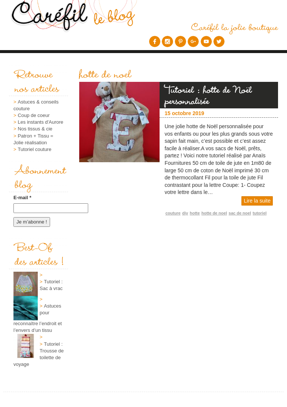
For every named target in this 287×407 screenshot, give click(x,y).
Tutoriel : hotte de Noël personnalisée (208, 95)
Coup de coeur (34, 115)
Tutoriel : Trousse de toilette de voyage (38, 354)
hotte (195, 213)
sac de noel (240, 213)
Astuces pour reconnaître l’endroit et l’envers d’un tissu (37, 318)
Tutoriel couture (35, 149)
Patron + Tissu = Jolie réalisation (33, 139)
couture (173, 213)
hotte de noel (214, 213)
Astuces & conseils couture (36, 105)
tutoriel (259, 213)
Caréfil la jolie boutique (234, 26)
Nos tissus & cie (35, 129)
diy (185, 213)
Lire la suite (257, 201)
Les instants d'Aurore (41, 122)
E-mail (22, 197)
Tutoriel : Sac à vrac (51, 285)
